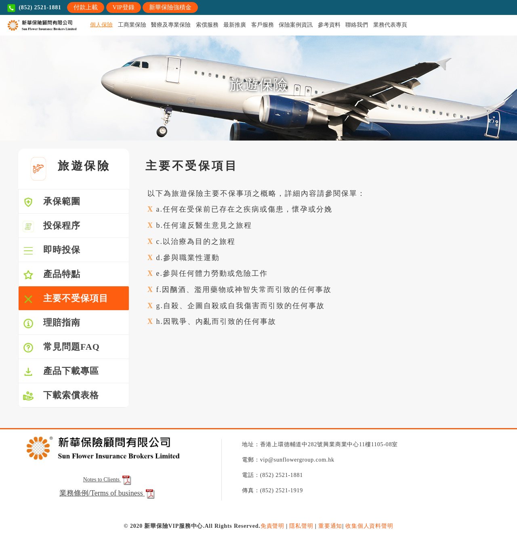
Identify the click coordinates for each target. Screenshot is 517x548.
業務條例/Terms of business (102, 493)
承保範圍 (51, 202)
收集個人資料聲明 (369, 526)
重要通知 (330, 526)
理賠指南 (51, 323)
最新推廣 (234, 25)
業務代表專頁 (390, 25)
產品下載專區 (61, 372)
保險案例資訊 (296, 25)
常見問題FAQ (61, 347)
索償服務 (207, 25)
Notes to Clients (107, 480)
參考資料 (329, 25)
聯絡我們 (356, 25)
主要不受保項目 (65, 299)
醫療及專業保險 (171, 25)
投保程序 (51, 226)
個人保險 (101, 25)
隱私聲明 (301, 526)
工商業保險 (132, 25)
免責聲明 (272, 526)
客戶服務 (262, 25)
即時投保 (51, 250)
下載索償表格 (61, 396)
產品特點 (51, 275)
